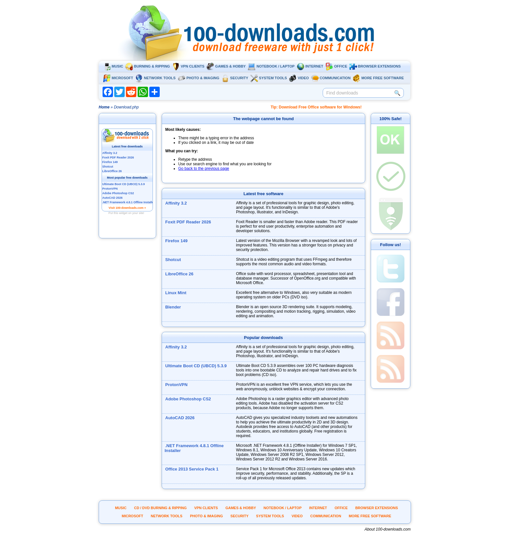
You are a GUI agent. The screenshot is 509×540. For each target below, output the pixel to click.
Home (104, 107)
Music (113, 66)
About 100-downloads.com (388, 529)
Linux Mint (175, 292)
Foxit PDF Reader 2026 (188, 222)
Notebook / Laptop (271, 66)
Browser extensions (375, 66)
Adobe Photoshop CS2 (188, 398)
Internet (310, 66)
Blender (173, 307)
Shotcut (173, 259)
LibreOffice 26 (179, 273)
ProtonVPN (176, 384)
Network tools (155, 78)
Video (299, 78)
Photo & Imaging (198, 78)
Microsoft (118, 78)
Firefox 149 (176, 240)
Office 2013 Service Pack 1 (191, 469)
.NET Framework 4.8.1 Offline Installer (194, 448)
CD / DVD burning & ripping (160, 508)
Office (336, 66)
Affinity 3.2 (176, 203)
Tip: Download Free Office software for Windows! (316, 107)
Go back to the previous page (203, 168)
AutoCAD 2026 (179, 417)
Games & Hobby (226, 66)
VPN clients (188, 66)
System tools (268, 78)
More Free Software (378, 78)
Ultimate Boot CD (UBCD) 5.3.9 (196, 365)
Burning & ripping (147, 66)
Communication (331, 78)
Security (234, 78)
